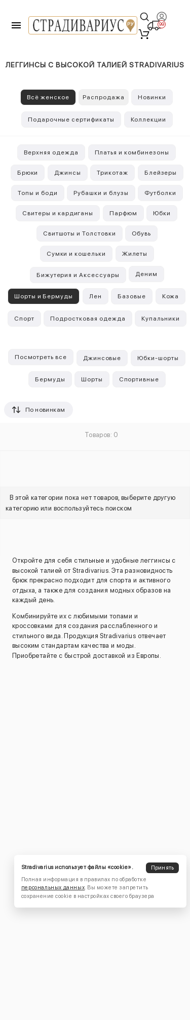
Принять (162, 868)
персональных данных (53, 887)
